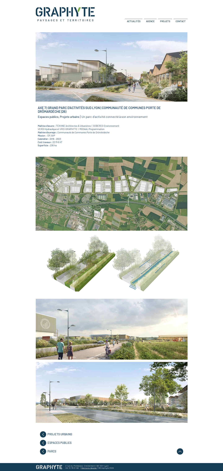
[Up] (43, 434)
